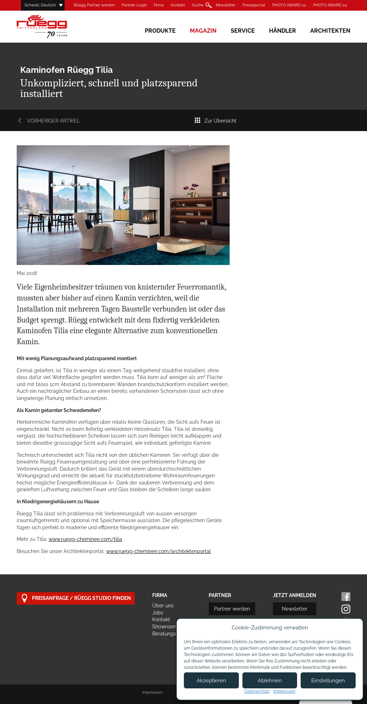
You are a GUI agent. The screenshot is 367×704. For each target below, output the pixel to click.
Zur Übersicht (215, 121)
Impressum (152, 692)
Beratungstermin (171, 634)
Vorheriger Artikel (48, 121)
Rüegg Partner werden (94, 5)
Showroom (164, 626)
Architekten (330, 30)
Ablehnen (270, 680)
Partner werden (232, 609)
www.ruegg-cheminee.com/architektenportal (158, 551)
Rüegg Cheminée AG (52, 26)
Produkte (160, 30)
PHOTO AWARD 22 (289, 5)
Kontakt (178, 5)
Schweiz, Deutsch (40, 5)
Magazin (203, 30)
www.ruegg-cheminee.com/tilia (85, 539)
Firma (159, 5)
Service (243, 30)
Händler (282, 30)
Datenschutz (257, 691)
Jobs (157, 613)
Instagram (345, 609)
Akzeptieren (211, 680)
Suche (197, 5)
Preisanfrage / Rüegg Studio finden (75, 598)
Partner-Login (134, 5)
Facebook (345, 596)
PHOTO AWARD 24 (330, 5)
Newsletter (225, 5)
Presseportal (253, 5)
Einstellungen (328, 680)
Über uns (163, 605)
